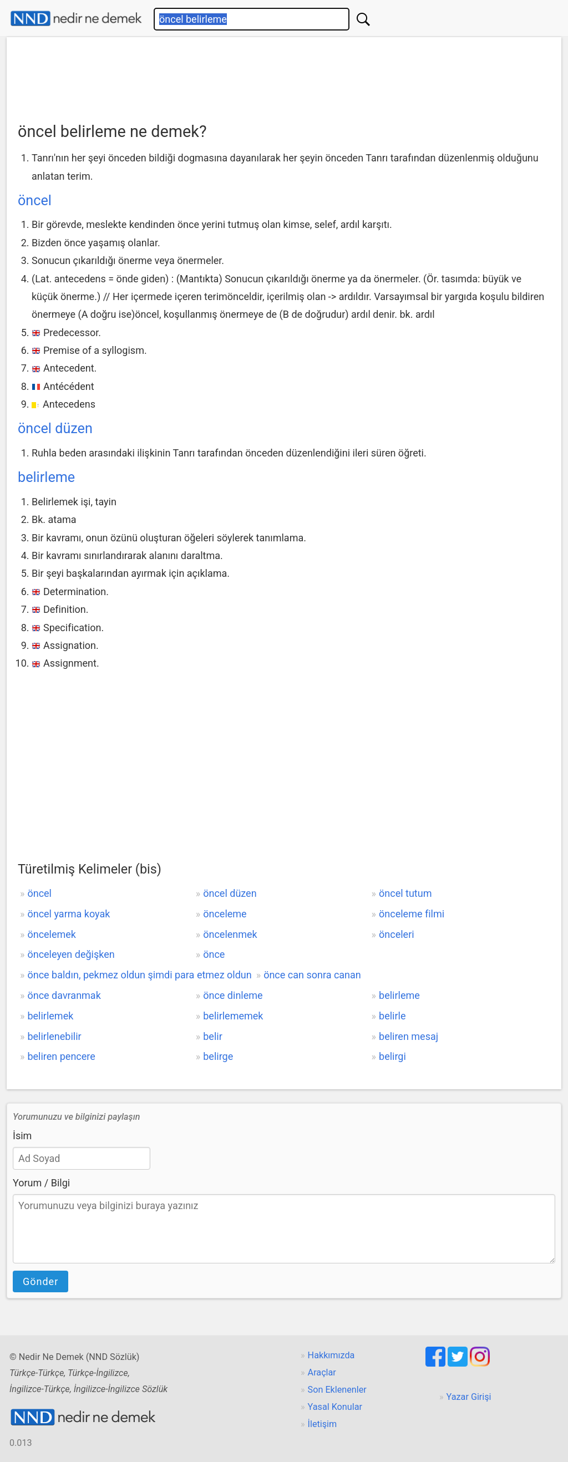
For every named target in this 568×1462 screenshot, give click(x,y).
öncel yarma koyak (68, 914)
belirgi (392, 1056)
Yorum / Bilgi (41, 1183)
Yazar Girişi (469, 1397)
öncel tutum (405, 893)
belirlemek (50, 1016)
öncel (35, 200)
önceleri (396, 934)
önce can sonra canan (312, 975)
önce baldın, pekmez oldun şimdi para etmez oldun (139, 975)
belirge (218, 1056)
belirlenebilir (54, 1036)
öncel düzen (55, 428)
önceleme (224, 914)
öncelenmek (230, 934)
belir (212, 1036)
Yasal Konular (335, 1407)
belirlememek (233, 1016)
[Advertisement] (284, 76)
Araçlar (322, 1372)
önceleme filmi (411, 914)
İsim (22, 1135)
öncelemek (51, 934)
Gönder (40, 1281)
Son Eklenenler (337, 1389)
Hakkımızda (331, 1355)
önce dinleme (232, 995)
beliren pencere (61, 1056)
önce (214, 954)
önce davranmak (63, 995)
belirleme (46, 477)
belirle (392, 1016)
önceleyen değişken (70, 954)
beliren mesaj (408, 1036)
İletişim (322, 1424)
